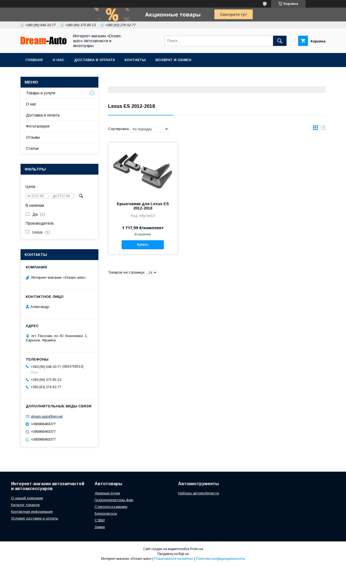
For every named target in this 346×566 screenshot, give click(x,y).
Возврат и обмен (173, 60)
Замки (100, 527)
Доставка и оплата (94, 60)
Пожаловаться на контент (174, 559)
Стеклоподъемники (111, 507)
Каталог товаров (25, 505)
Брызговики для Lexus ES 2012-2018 (143, 206)
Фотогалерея (37, 126)
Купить (142, 245)
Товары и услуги (40, 93)
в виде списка (323, 129)
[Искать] (280, 41)
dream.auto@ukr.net (46, 416)
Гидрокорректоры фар (114, 500)
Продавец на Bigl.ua (173, 554)
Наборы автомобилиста (198, 493)
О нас (58, 60)
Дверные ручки (107, 493)
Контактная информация (32, 512)
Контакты (135, 60)
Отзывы (33, 137)
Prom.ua (196, 549)
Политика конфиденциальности (220, 559)
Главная (34, 60)
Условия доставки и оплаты (34, 518)
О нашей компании (27, 498)
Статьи (32, 148)
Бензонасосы (106, 513)
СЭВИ (100, 520)
